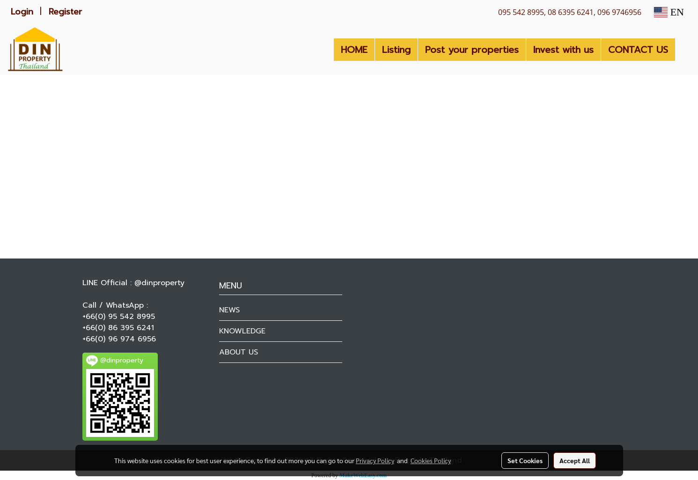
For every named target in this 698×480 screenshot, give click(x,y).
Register (65, 11)
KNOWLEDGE (242, 331)
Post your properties (472, 50)
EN (669, 12)
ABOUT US (238, 352)
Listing (396, 50)
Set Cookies (525, 460)
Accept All (574, 460)
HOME (354, 50)
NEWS (229, 310)
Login (22, 11)
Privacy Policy (375, 460)
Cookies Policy (431, 460)
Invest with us (563, 50)
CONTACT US (638, 50)
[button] (683, 49)
